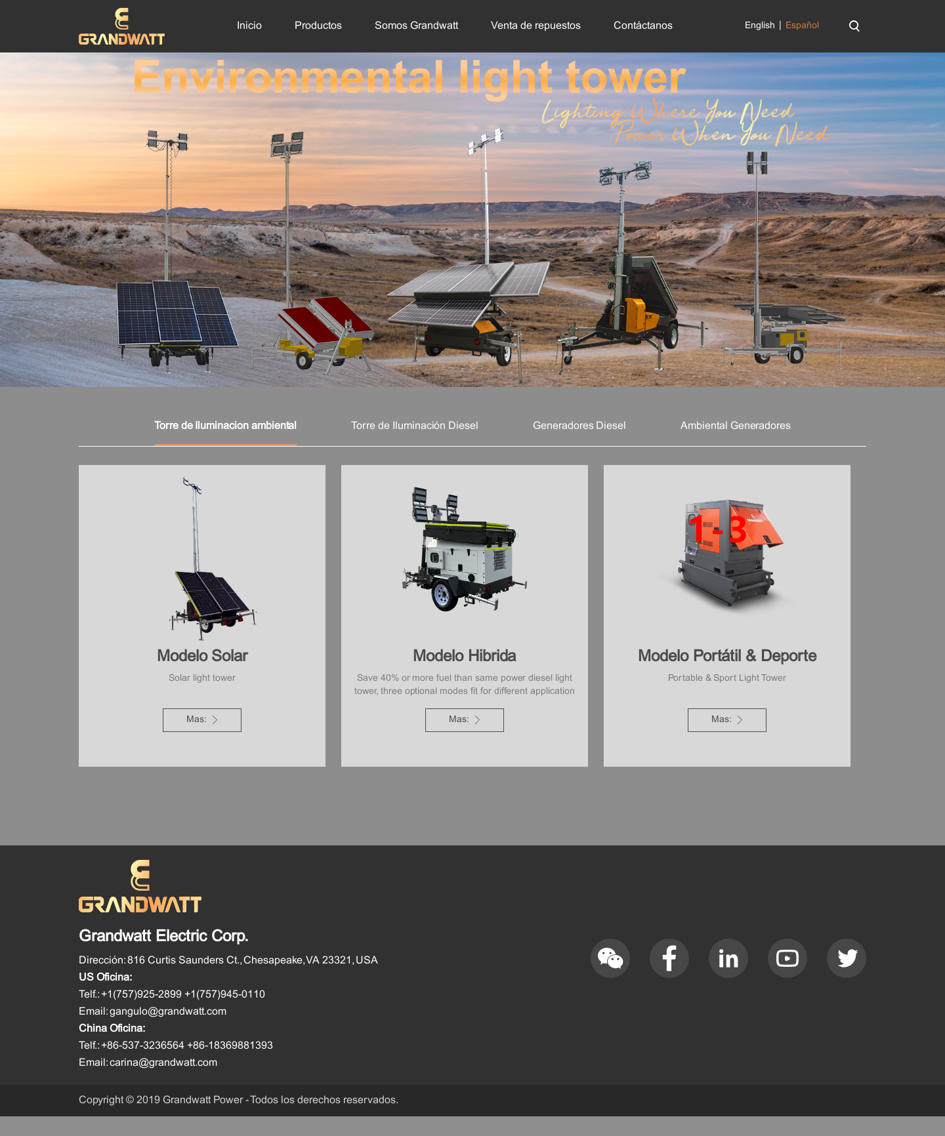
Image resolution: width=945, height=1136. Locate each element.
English (760, 26)
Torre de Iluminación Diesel (414, 446)
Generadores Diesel (579, 446)
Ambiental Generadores (736, 446)
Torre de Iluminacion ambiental (225, 446)
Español (802, 26)
